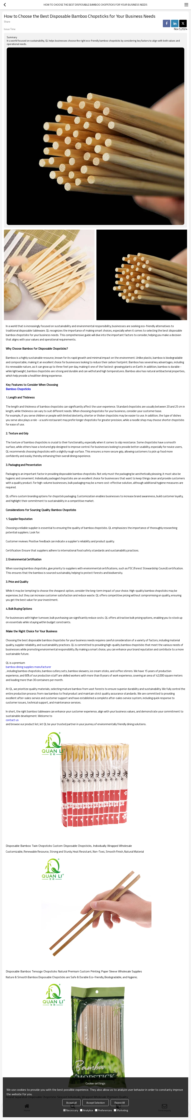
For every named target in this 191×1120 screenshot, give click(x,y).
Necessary (70, 1110)
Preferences (103, 1110)
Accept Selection (95, 1103)
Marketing (121, 1110)
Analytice (86, 1110)
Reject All (120, 1103)
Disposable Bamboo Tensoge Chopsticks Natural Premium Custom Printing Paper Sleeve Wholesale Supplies (74, 971)
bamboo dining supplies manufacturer (28, 667)
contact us (12, 720)
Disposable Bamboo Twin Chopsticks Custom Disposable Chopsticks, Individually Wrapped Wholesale (69, 846)
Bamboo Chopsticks (18, 389)
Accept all (71, 1103)
